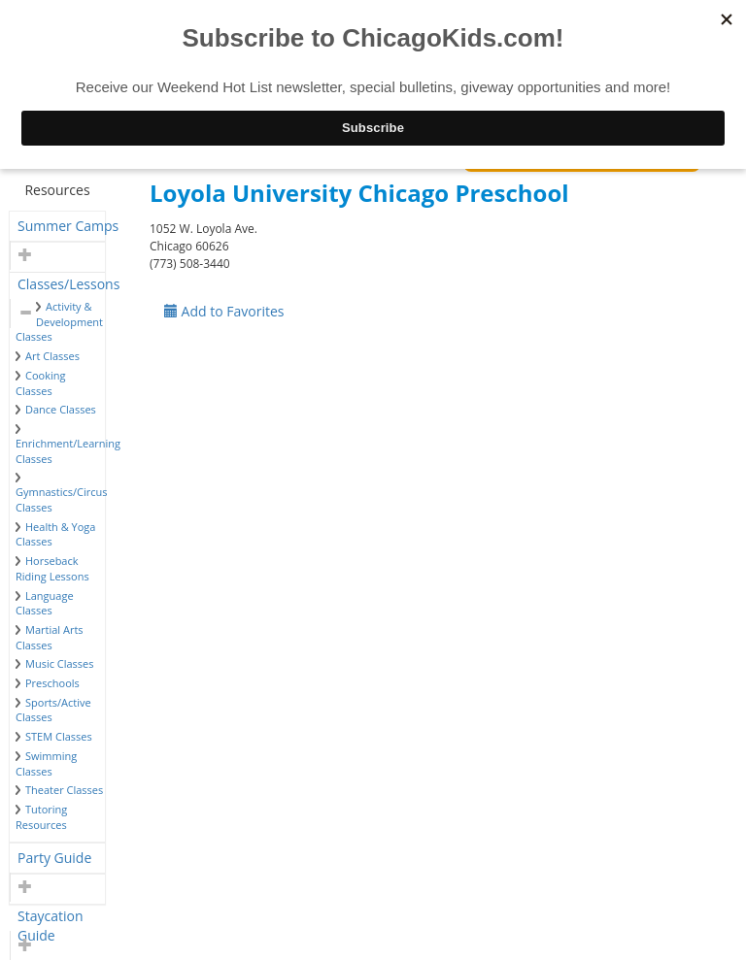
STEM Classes (58, 736)
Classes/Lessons (68, 284)
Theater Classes (64, 789)
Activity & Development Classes (59, 321)
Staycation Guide (50, 919)
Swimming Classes (46, 763)
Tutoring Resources (41, 817)
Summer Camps (68, 225)
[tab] (57, 226)
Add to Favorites (224, 311)
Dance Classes (60, 409)
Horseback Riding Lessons (52, 568)
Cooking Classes (40, 383)
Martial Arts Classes (50, 637)
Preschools (52, 683)
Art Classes (52, 355)
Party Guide (54, 857)
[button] (23, 255)
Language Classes (45, 603)
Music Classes (59, 663)
